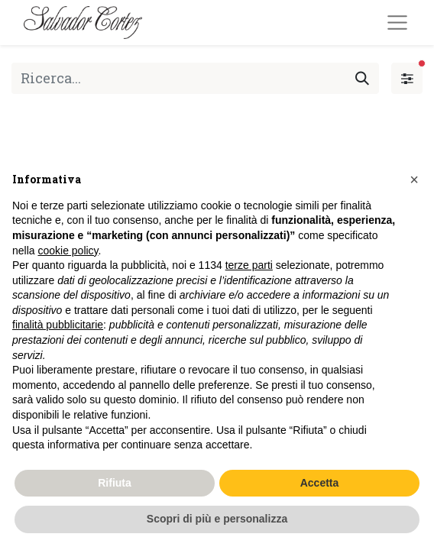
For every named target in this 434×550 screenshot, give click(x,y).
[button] (414, 179)
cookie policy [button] (67, 250)
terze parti (249, 265)
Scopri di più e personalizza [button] (217, 519)
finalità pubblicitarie (57, 325)
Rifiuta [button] (114, 483)
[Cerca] (362, 78)
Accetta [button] (319, 483)
